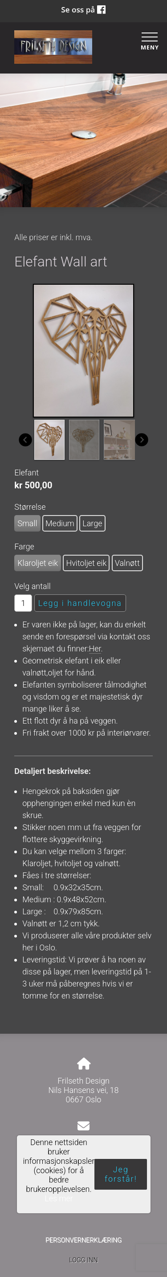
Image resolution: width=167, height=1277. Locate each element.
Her (95, 648)
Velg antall (32, 586)
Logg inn (83, 1260)
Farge (24, 546)
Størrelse (29, 507)
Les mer (59, 1198)
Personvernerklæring (83, 1240)
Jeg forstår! (121, 1174)
